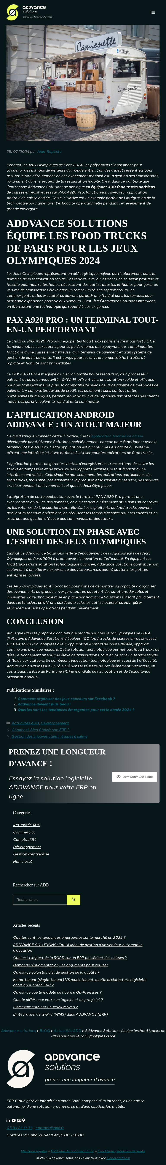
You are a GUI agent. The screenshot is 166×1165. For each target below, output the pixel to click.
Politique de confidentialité (72, 1151)
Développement (55, 723)
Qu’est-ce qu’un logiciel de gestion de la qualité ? (56, 972)
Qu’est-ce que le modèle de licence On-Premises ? (57, 992)
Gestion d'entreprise (31, 854)
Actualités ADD (25, 723)
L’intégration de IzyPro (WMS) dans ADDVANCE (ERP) (60, 1014)
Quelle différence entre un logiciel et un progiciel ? (58, 1000)
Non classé (22, 861)
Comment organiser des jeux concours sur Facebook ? (66, 699)
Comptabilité (24, 839)
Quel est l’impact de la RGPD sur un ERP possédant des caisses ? (70, 958)
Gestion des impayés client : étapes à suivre (49, 736)
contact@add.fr (49, 1128)
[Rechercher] (73, 900)
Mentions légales (34, 1151)
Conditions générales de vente (121, 1151)
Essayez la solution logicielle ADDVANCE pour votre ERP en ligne (52, 787)
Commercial (24, 832)
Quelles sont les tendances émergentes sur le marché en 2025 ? (69, 937)
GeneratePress (118, 1158)
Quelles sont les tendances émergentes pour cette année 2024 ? (76, 710)
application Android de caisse (117, 436)
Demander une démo (135, 777)
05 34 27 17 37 (19, 1128)
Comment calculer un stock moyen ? (45, 1007)
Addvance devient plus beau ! (44, 704)
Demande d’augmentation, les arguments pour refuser (60, 965)
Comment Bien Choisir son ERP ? (40, 730)
